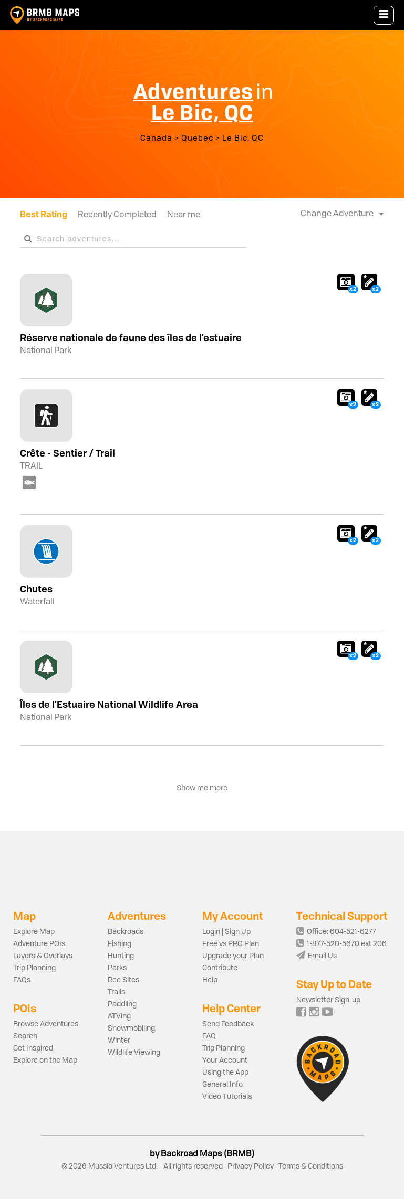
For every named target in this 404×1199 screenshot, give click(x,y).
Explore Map (34, 932)
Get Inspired (33, 1048)
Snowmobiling (131, 1028)
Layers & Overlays (42, 956)
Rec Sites (123, 980)
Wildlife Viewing (134, 1052)
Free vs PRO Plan (230, 944)
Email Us (316, 956)
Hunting (121, 956)
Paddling (122, 1004)
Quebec (197, 139)
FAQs (21, 980)
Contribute (219, 968)
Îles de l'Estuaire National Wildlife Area (109, 704)
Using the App (225, 1072)
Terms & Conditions (310, 1166)
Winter (119, 1040)
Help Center (231, 1008)
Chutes (36, 588)
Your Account (224, 1060)
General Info (222, 1084)
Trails (116, 992)
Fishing (119, 944)
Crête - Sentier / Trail (67, 453)
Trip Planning (34, 968)
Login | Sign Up (226, 932)
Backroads (125, 932)
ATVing (119, 1016)
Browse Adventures (45, 1024)
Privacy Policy (250, 1166)
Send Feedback (228, 1024)
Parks (117, 968)
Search (25, 1036)
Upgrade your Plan (233, 956)
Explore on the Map (45, 1060)
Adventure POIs (39, 944)
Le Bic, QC (243, 139)
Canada (156, 139)
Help (209, 980)
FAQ (209, 1036)
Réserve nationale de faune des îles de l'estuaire (131, 337)
